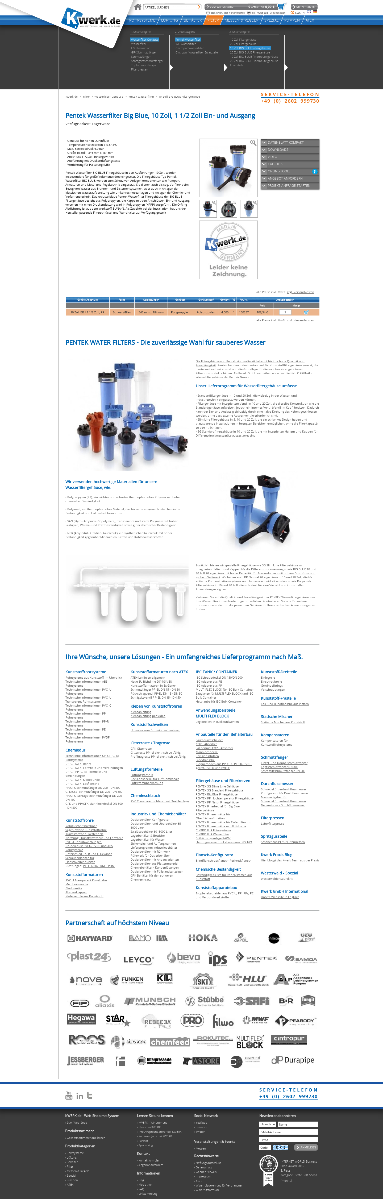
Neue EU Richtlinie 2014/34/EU (151, 681)
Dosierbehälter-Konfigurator (150, 820)
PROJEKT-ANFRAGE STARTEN (289, 185)
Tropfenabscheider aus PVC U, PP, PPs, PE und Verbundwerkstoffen (224, 895)
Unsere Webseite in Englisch (280, 897)
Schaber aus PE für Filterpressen (283, 842)
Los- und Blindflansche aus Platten (285, 704)
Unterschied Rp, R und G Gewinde (88, 854)
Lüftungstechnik (142, 775)
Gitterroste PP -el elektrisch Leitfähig (156, 752)
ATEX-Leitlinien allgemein (148, 677)
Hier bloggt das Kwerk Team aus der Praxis (290, 860)
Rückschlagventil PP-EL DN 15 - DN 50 (156, 693)
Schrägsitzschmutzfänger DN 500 (283, 771)
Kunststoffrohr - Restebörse (84, 834)
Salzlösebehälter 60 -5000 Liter (151, 831)
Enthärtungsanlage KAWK (213, 838)
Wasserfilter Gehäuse (108, 96)
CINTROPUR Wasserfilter (212, 834)
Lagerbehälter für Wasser (148, 839)
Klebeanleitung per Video (148, 716)
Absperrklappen (76, 892)
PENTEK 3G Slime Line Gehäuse (217, 786)
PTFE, (87, 866)
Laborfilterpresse (272, 823)
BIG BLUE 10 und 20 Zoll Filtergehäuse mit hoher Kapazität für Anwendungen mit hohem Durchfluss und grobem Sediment (256, 573)
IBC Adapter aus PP (209, 685)
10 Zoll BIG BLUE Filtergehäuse (179, 96)
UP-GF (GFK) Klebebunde (82, 780)
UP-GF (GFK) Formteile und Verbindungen (94, 768)
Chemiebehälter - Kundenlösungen (155, 867)
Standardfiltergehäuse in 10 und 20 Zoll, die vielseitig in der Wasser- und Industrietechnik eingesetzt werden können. (246, 397)
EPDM (110, 866)
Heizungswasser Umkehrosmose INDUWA (224, 842)
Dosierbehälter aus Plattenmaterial (154, 863)
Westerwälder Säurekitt (277, 879)
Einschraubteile (271, 681)
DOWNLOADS (278, 149)
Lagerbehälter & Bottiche (148, 835)
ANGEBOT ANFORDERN (285, 178)
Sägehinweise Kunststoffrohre (86, 830)
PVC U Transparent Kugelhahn (86, 880)
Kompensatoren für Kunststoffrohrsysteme (276, 742)
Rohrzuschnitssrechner (81, 826)
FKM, (102, 866)
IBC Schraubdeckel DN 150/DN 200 (219, 677)
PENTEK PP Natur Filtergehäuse (217, 802)
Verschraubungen (273, 689)
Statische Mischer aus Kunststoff (283, 722)
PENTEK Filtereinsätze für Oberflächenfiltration (213, 816)
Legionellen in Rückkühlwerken (217, 722)
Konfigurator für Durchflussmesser (284, 793)
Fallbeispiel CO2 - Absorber (214, 748)
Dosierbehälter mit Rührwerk (150, 851)
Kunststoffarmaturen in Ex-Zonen (154, 685)
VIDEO (272, 157)
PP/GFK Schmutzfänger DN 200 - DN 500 (92, 788)
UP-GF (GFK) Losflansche (82, 784)
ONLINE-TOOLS (279, 171)
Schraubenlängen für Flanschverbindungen (80, 860)
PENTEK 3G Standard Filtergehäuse (219, 790)
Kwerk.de (71, 96)
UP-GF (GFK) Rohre (78, 764)
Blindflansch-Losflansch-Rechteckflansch (224, 860)
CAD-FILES (275, 164)
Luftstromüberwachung (147, 783)
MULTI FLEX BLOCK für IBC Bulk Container (224, 689)
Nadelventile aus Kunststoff (84, 896)
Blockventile (73, 888)
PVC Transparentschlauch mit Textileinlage (160, 801)
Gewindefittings (272, 685)
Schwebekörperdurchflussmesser (283, 789)
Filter (86, 96)
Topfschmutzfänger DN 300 (279, 767)
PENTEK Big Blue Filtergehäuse (217, 794)
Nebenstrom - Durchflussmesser (283, 805)
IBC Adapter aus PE (209, 681)
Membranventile (76, 884)
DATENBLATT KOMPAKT (286, 142)
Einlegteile (268, 677)
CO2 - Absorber (206, 744)
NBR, (95, 866)
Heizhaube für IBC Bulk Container (219, 701)
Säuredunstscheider (209, 740)
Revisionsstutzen (207, 756)
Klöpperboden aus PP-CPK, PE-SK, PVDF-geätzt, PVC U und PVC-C (224, 766)
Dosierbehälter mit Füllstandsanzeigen (157, 871)
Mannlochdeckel (207, 752)
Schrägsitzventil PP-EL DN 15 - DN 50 (156, 697)
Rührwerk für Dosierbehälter (150, 855)
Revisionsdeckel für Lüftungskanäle (155, 779)
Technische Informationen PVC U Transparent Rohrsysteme (88, 699)
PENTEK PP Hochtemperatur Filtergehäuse (224, 798)
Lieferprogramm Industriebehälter (154, 847)
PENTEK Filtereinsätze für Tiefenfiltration (223, 822)
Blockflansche (205, 760)
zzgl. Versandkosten (300, 292)
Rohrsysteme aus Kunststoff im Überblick (93, 677)
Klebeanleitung (141, 712)
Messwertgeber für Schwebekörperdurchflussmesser (283, 799)
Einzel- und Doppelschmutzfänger (284, 763)
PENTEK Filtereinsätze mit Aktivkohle (221, 826)
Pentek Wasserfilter (141, 96)
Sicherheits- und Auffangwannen (153, 843)
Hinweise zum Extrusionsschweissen (155, 730)
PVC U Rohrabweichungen (83, 842)
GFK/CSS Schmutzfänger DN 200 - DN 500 (93, 792)
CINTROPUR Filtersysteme (213, 830)
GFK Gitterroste (141, 748)
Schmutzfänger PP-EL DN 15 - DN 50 (155, 689)
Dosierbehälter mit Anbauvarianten (155, 859)
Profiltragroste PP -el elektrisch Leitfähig (158, 756)
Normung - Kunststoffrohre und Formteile (94, 838)
